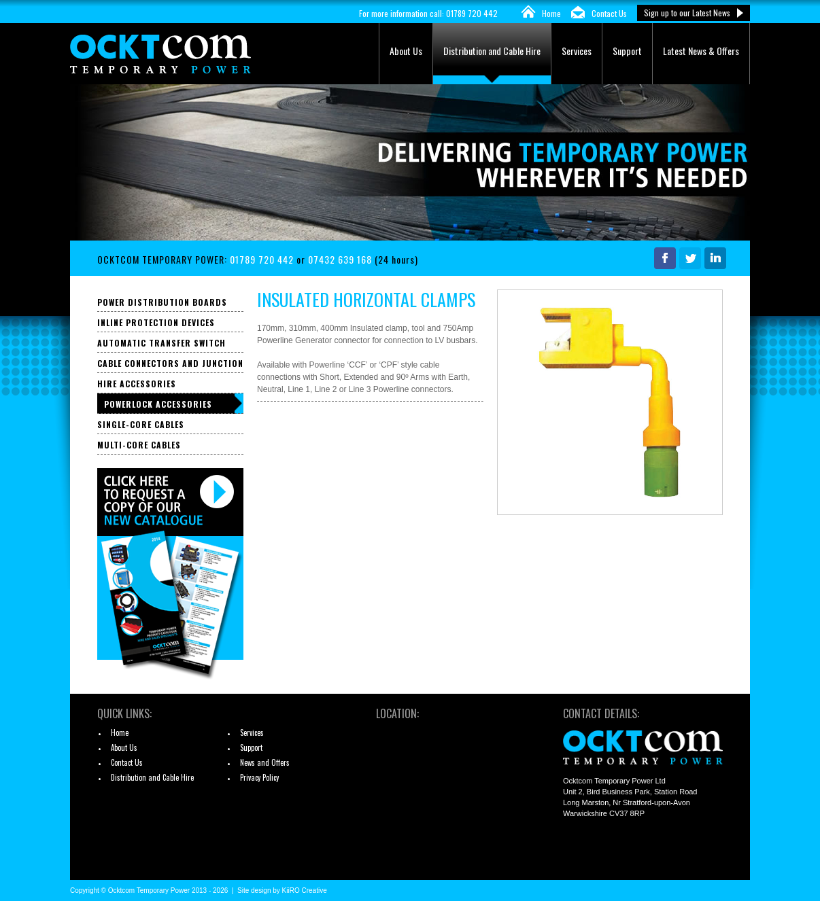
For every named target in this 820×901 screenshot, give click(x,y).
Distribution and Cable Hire (492, 50)
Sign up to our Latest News (687, 12)
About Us (406, 50)
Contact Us (609, 13)
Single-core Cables (140, 424)
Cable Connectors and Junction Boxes (170, 365)
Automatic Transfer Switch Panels (161, 345)
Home (551, 13)
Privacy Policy (259, 777)
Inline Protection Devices (156, 322)
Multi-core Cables (139, 444)
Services (577, 50)
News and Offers (265, 762)
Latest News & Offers (701, 50)
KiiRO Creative (304, 890)
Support (627, 50)
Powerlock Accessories (158, 404)
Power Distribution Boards (162, 302)
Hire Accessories (136, 383)
